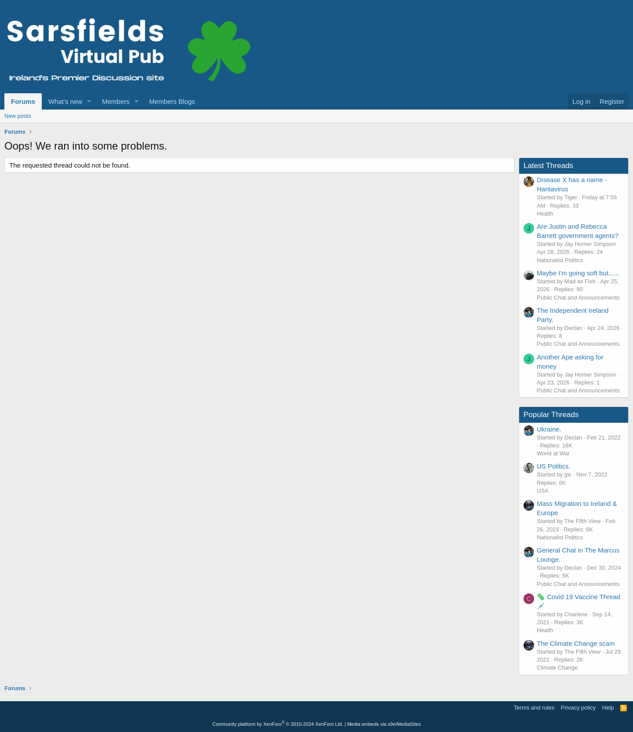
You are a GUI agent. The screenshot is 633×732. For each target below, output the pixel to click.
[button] (89, 101)
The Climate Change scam (576, 643)
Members (116, 101)
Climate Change (557, 667)
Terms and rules (534, 707)
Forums (23, 101)
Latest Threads (548, 165)
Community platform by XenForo (277, 724)
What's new (65, 101)
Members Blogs (172, 101)
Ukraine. (549, 429)
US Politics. (554, 466)
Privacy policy (578, 707)
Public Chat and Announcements (578, 297)
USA (543, 490)
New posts (17, 116)
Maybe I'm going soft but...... (578, 273)
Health (545, 213)
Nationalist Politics (560, 260)
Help (608, 707)
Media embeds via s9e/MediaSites (384, 724)
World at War (553, 453)
